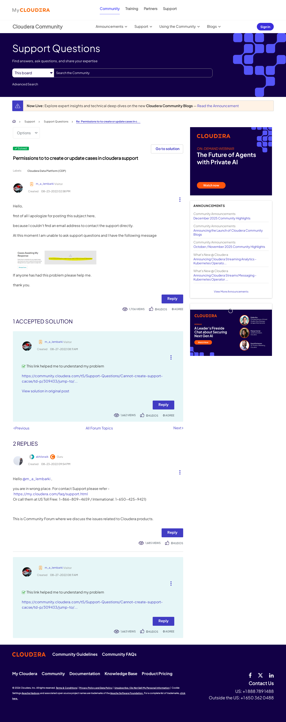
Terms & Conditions (66, 687)
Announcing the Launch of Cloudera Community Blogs (228, 232)
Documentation (84, 673)
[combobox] (133, 72)
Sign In (265, 27)
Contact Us (261, 683)
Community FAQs (119, 654)
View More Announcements (231, 291)
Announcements (109, 26)
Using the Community (177, 26)
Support (170, 8)
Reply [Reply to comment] (163, 404)
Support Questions (56, 121)
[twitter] (260, 675)
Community (110, 8)
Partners (150, 8)
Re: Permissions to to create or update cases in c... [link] (108, 121)
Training (131, 8)
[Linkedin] (271, 675)
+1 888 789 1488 (258, 691)
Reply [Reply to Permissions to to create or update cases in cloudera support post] (172, 298)
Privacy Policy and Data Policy (95, 687)
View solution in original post (45, 391)
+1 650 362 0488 (257, 697)
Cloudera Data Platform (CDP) (46, 170)
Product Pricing (157, 673)
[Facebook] (250, 675)
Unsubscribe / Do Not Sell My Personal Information (142, 687)
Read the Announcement (218, 105)
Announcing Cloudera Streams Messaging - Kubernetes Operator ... (224, 277)
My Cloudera (24, 673)
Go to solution (167, 148)
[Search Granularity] (33, 73)
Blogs (212, 26)
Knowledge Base (121, 673)
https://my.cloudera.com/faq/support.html (51, 493)
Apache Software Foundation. (127, 693)
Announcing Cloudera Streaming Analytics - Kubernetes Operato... (224, 261)
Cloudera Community (37, 26)
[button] (178, 198)
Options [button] (24, 132)
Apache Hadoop (31, 693)
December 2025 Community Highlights (221, 218)
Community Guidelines (74, 654)
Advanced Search (25, 84)
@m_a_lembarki (36, 478)
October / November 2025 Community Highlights (229, 247)
